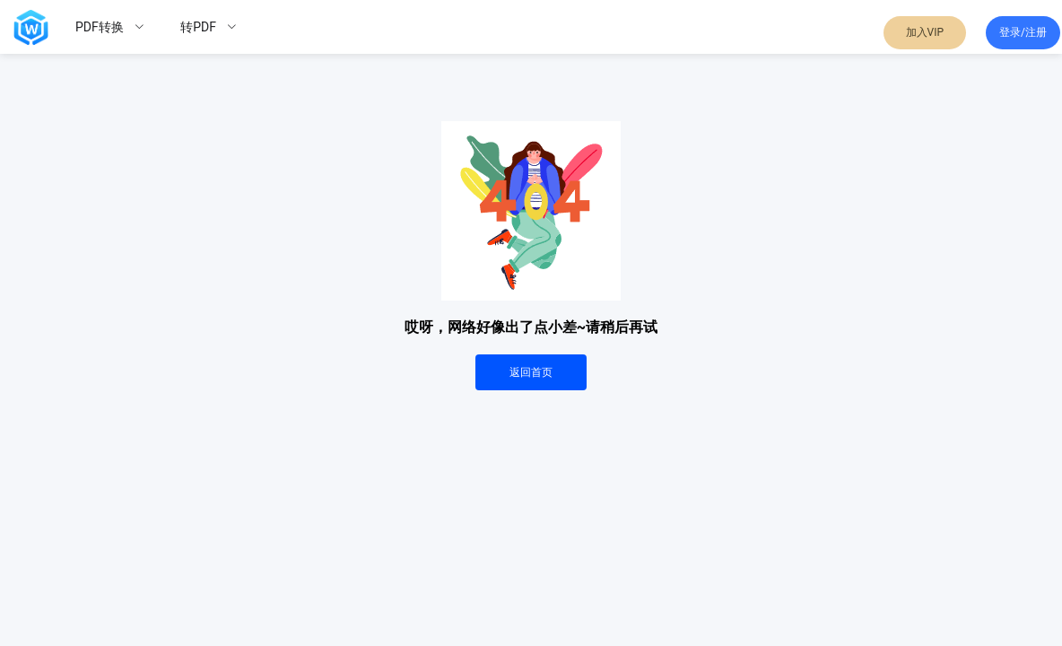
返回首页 (531, 372)
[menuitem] (109, 27)
